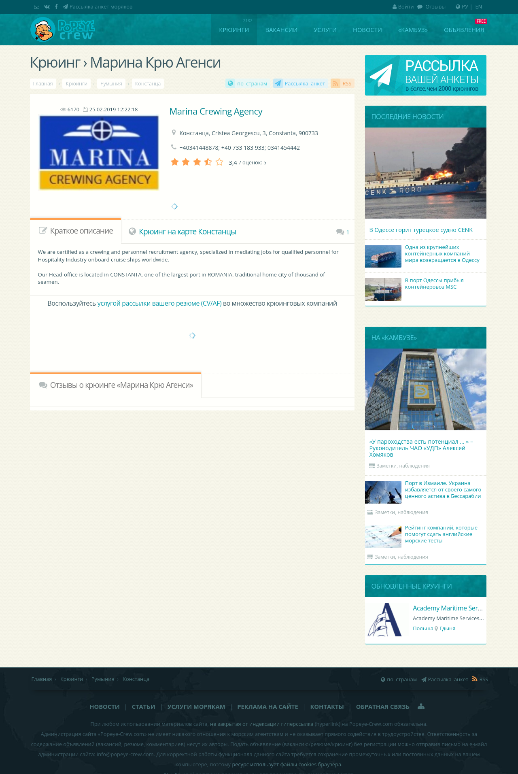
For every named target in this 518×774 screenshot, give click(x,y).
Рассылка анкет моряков (101, 6)
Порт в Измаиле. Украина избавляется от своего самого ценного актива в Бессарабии (424, 490)
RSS (346, 83)
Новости (367, 30)
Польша (423, 628)
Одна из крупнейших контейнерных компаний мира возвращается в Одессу (423, 254)
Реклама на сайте (267, 706)
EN (478, 6)
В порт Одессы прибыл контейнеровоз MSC (415, 284)
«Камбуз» (413, 30)
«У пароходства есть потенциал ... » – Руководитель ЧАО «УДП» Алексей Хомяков (421, 448)
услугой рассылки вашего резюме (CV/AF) (159, 303)
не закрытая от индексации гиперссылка (261, 723)
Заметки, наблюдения (402, 465)
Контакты (327, 706)
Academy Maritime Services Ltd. (458, 608)
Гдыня (447, 628)
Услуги (325, 30)
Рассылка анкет (305, 83)
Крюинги (234, 30)
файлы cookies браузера (310, 764)
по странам (252, 83)
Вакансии (281, 30)
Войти (403, 6)
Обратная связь (383, 706)
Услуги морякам (196, 706)
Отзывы (435, 6)
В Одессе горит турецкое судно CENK (421, 230)
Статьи (143, 706)
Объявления (464, 30)
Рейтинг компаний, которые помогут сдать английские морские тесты (422, 535)
